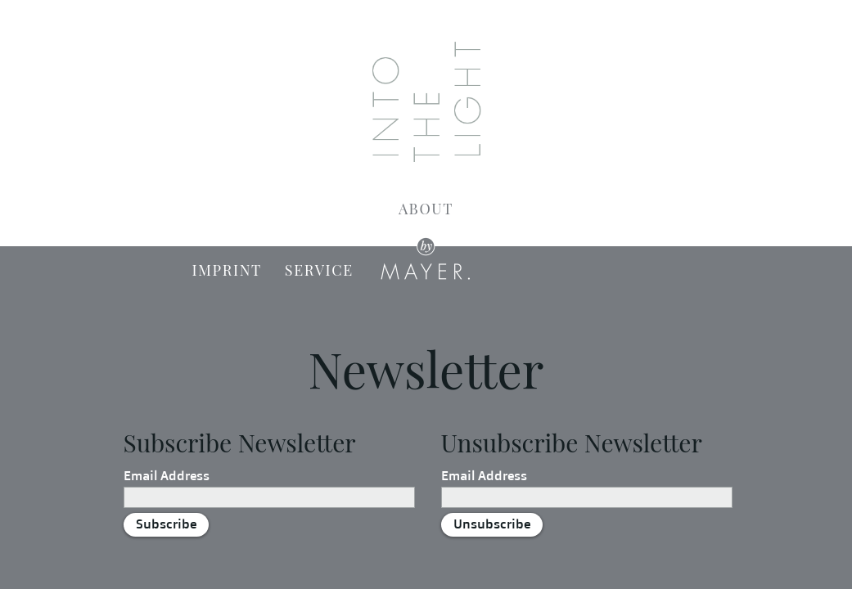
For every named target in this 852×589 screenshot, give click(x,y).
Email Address (167, 475)
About (426, 208)
